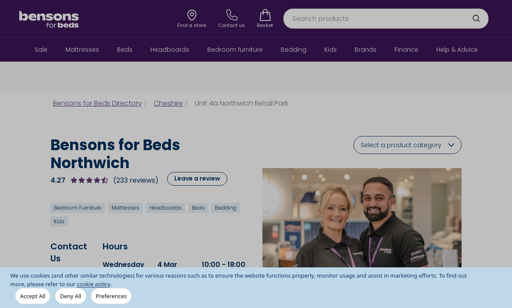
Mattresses (82, 49)
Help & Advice (457, 49)
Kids (330, 49)
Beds (124, 49)
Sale (41, 49)
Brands (366, 49)
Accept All (32, 296)
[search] (476, 18)
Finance (406, 49)
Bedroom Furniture (77, 207)
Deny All (70, 296)
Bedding (293, 49)
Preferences (111, 296)
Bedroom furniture (235, 49)
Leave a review (197, 178)
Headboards (169, 49)
